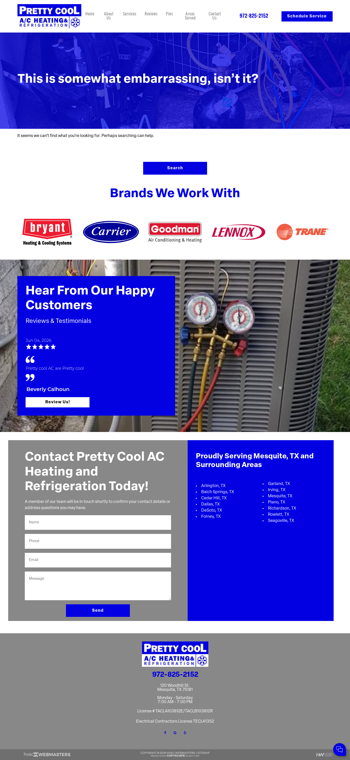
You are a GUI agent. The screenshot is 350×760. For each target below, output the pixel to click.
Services (130, 14)
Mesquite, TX (280, 496)
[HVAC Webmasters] (47, 756)
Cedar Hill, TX (214, 498)
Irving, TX (277, 490)
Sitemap (203, 753)
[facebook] (165, 733)
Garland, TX (279, 484)
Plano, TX (276, 502)
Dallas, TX (210, 504)
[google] (175, 733)
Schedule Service (307, 16)
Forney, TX (211, 517)
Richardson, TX (282, 508)
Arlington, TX (213, 486)
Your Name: (278, 723)
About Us (109, 16)
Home (89, 14)
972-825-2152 (254, 16)
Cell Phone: (278, 729)
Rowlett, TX (278, 515)
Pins (169, 14)
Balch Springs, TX (217, 492)
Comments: (279, 734)
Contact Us (215, 16)
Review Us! (57, 402)
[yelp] (185, 733)
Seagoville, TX (281, 521)
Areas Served (190, 16)
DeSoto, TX (211, 511)
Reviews (151, 14)
